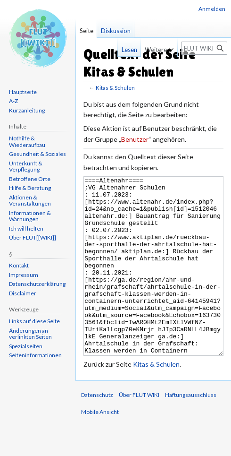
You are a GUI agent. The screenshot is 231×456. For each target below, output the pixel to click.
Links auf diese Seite (34, 321)
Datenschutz (97, 430)
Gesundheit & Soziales (37, 153)
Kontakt (19, 265)
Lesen (126, 49)
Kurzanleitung (27, 110)
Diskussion (116, 30)
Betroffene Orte (29, 178)
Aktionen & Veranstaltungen (30, 200)
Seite (86, 30)
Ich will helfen (26, 228)
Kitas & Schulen (115, 87)
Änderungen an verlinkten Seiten (30, 334)
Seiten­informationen (35, 355)
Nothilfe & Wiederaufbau (27, 141)
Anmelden (211, 8)
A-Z (13, 100)
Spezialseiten (25, 346)
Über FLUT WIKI (139, 430)
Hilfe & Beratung (30, 187)
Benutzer (134, 139)
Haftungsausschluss (190, 430)
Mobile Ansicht (100, 447)
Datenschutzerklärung (37, 283)
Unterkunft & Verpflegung (25, 166)
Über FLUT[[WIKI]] (32, 237)
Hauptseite (23, 91)
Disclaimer (22, 293)
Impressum (23, 274)
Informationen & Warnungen (30, 216)
